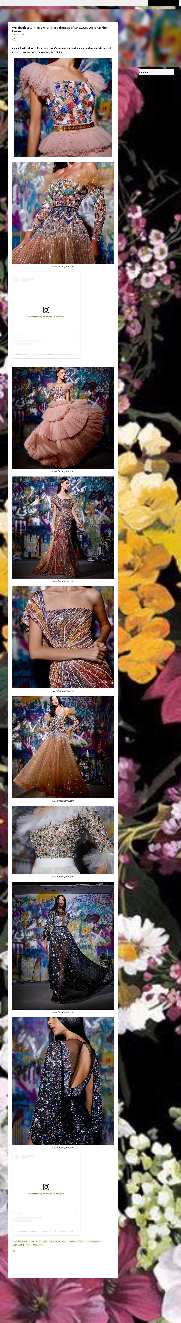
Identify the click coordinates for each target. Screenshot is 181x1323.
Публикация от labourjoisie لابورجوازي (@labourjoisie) (36, 354)
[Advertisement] (63, 1299)
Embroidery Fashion (77, 1241)
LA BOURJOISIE (18, 1245)
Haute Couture (94, 1241)
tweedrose (37, 1245)
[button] (13, 39)
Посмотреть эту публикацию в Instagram (46, 317)
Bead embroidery (20, 1241)
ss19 (28, 1245)
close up (33, 1241)
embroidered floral (58, 1241)
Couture (43, 1241)
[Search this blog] (166, 3)
